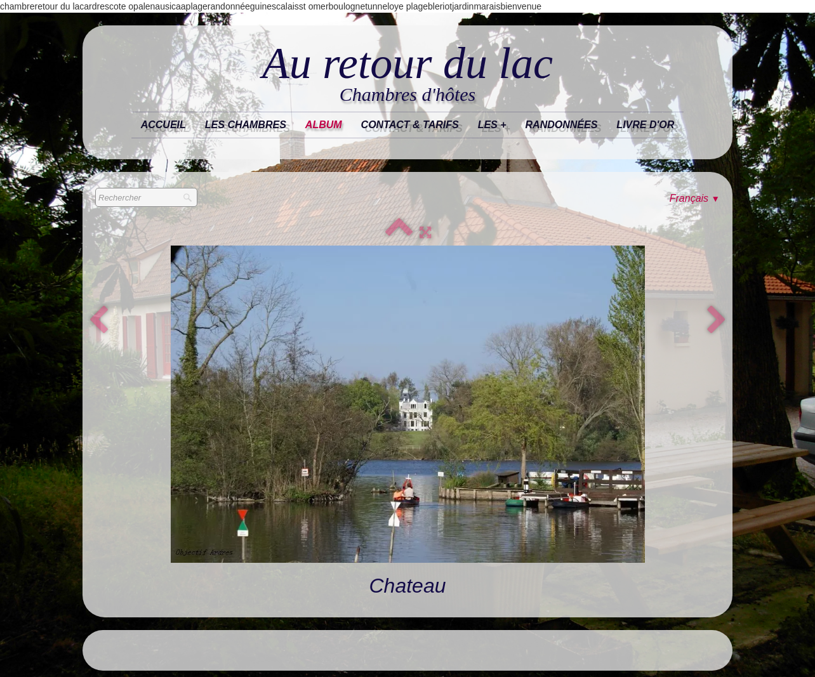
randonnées (562, 124)
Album (323, 124)
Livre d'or (645, 124)
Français (695, 198)
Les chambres (245, 124)
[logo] (407, 73)
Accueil (163, 124)
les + (492, 124)
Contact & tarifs (410, 124)
